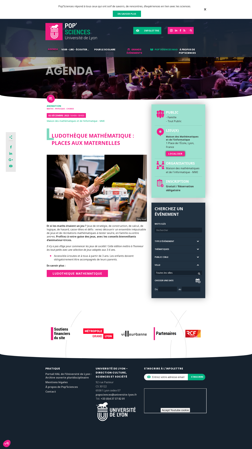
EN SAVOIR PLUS (127, 13)
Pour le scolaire (104, 49)
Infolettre (151, 30)
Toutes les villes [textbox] (164, 272)
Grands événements (134, 51)
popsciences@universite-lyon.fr (116, 394)
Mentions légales (56, 382)
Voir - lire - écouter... (75, 49)
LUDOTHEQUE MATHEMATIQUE (77, 273)
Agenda (53, 49)
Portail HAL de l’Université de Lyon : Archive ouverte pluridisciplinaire (68, 375)
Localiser (175, 153)
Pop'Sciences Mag (166, 49)
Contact (50, 391)
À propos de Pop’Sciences (187, 51)
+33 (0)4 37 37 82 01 (113, 398)
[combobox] (178, 273)
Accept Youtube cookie (175, 410)
